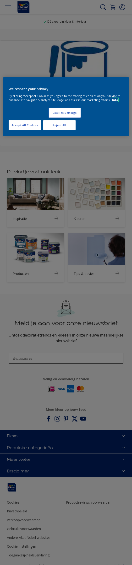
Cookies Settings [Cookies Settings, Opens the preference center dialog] (65, 112)
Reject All (59, 125)
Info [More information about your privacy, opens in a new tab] (115, 100)
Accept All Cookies (24, 125)
